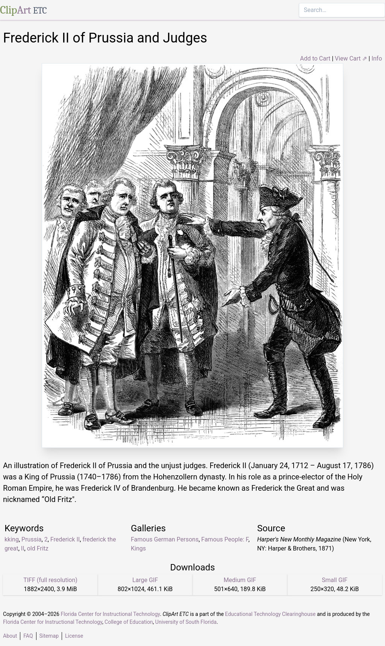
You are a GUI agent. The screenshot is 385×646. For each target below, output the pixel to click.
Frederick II (65, 539)
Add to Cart (315, 58)
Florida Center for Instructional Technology (110, 614)
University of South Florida (186, 622)
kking (12, 539)
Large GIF (145, 580)
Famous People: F (224, 539)
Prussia (31, 539)
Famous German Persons (165, 539)
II (22, 548)
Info (376, 58)
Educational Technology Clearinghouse (270, 614)
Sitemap (49, 636)
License (74, 636)
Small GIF (334, 580)
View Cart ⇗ (351, 58)
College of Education (129, 622)
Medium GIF (240, 580)
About (10, 636)
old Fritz (38, 548)
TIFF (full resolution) (50, 580)
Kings (138, 548)
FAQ (28, 636)
